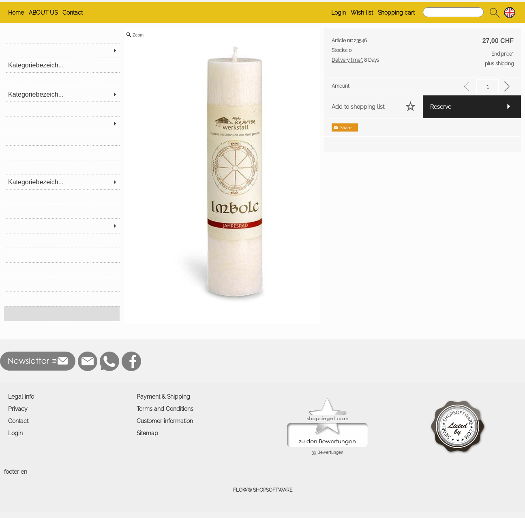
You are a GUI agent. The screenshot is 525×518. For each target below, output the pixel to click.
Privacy (18, 409)
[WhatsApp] (109, 361)
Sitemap (147, 433)
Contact (72, 12)
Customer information (165, 421)
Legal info (21, 396)
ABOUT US (43, 12)
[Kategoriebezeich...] (62, 65)
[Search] (453, 12)
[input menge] (487, 86)
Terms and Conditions (165, 409)
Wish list (362, 12)
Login (338, 12)
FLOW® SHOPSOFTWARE (262, 490)
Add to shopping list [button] (358, 107)
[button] (495, 12)
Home (16, 12)
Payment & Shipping (163, 396)
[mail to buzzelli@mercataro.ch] (87, 361)
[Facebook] (131, 361)
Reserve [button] (440, 107)
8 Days (355, 60)
